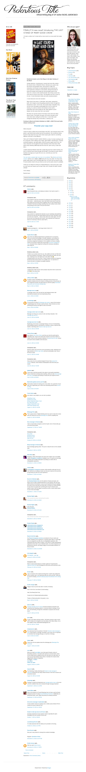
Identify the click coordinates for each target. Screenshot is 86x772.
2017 (70, 209)
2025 (70, 182)
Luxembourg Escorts (32, 721)
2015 (70, 213)
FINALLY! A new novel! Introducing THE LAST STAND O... (75, 198)
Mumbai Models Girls (34, 481)
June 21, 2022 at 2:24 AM (33, 354)
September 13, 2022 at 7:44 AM (34, 427)
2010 (70, 223)
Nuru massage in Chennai (33, 422)
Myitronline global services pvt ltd (35, 382)
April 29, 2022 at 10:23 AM (33, 207)
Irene (28, 617)
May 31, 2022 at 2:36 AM (33, 286)
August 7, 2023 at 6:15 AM (33, 645)
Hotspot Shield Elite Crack (33, 404)
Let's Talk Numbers (72, 77)
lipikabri (29, 370)
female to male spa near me (45, 326)
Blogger (49, 767)
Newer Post (26, 753)
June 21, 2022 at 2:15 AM (33, 343)
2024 (70, 185)
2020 (70, 203)
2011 (70, 221)
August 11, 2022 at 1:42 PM (33, 407)
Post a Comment (29, 750)
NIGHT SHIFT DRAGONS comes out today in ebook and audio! (73, 150)
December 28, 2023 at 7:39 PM (34, 747)
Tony (28, 226)
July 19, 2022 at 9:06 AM (32, 377)
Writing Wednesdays (73, 82)
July (71, 190)
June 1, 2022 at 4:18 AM (32, 296)
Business (70, 72)
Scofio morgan (30, 584)
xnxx (28, 650)
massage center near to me (34, 312)
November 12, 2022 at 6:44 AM (34, 474)
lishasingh (29, 680)
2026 (70, 181)
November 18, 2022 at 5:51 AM (34, 510)
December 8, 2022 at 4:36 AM (34, 518)
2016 (70, 211)
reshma (29, 467)
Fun (69, 74)
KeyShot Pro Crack (31, 399)
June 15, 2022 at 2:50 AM (33, 328)
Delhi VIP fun (30, 438)
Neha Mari (29, 454)
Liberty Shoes (30, 333)
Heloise (29, 189)
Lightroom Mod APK (31, 565)
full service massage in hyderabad (35, 702)
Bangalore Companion (34, 469)
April (71, 194)
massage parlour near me (51, 682)
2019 (70, 205)
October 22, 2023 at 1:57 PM (33, 725)
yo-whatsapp (30, 300)
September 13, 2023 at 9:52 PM (34, 697)
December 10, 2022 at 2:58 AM (34, 531)
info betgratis (30, 553)
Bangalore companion (36, 458)
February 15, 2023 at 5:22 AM (34, 567)
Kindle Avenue (30, 743)
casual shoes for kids (52, 338)
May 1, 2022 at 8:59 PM (32, 230)
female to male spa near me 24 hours (36, 711)
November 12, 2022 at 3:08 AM (34, 463)
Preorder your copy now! (43, 126)
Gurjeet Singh (30, 523)
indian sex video (31, 662)
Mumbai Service (31, 435)
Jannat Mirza (30, 690)
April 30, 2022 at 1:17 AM (33, 221)
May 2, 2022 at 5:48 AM (32, 247)
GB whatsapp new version (44, 302)
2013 (70, 217)
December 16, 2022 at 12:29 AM (34, 548)
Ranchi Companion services (36, 538)
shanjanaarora (30, 629)
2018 (70, 207)
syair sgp (36, 555)
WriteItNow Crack (31, 398)
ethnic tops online (39, 351)
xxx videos (30, 661)
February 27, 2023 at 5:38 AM (34, 580)
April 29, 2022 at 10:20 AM (33, 193)
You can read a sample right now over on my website (36, 157)
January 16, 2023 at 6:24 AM (33, 557)
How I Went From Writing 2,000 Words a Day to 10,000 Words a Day (74, 100)
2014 (70, 215)
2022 (70, 189)
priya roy (29, 604)
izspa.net (29, 669)
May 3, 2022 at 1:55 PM (32, 263)
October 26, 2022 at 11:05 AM (34, 440)
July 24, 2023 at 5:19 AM (32, 635)
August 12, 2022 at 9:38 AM (33, 417)
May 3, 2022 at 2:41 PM (32, 273)
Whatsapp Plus (31, 412)
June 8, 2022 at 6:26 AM (32, 307)
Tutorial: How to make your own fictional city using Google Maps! (73, 125)
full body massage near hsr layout (35, 606)
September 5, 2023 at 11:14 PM (34, 685)
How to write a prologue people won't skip (73, 138)
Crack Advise (30, 393)
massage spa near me (32, 315)
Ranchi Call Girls (31, 536)
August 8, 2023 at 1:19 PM (33, 664)
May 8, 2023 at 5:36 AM (32, 600)
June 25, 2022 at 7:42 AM (33, 365)
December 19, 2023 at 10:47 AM (34, 738)
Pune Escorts (30, 730)
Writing (70, 81)
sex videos (37, 652)
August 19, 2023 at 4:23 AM (33, 676)
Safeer (28, 640)
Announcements (30, 179)
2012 (70, 219)
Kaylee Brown (30, 234)
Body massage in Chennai (33, 444)
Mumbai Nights (31, 496)
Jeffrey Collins (30, 277)
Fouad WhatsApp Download (46, 693)
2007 (70, 227)
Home (43, 753)
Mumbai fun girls (31, 436)
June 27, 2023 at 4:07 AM (33, 613)
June (71, 192)
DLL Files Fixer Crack (32, 402)
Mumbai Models (31, 508)
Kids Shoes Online (37, 335)
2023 (70, 187)
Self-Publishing (37, 179)
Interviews (70, 76)
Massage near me (31, 290)
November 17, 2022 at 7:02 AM (34, 491)
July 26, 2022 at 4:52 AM (32, 388)
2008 (70, 225)
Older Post (60, 753)
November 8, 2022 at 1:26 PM (34, 450)
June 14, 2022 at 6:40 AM (33, 317)
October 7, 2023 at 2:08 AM (33, 717)
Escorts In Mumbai (31, 479)
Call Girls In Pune (36, 736)
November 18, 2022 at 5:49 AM (34, 500)
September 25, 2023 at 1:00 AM (34, 707)
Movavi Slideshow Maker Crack (34, 401)
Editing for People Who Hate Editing (73, 165)
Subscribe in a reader (72, 90)
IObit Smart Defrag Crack (33, 405)
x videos (35, 659)
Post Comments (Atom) (35, 755)
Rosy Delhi (29, 433)
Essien (29, 571)
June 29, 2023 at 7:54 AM (33, 624)
